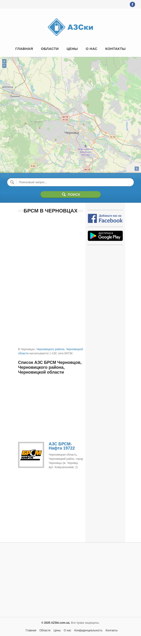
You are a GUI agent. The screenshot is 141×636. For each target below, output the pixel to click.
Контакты (115, 49)
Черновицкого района (50, 349)
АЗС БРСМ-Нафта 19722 (62, 446)
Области (50, 49)
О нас (91, 49)
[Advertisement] (50, 248)
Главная (24, 49)
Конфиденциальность (88, 630)
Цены (72, 49)
